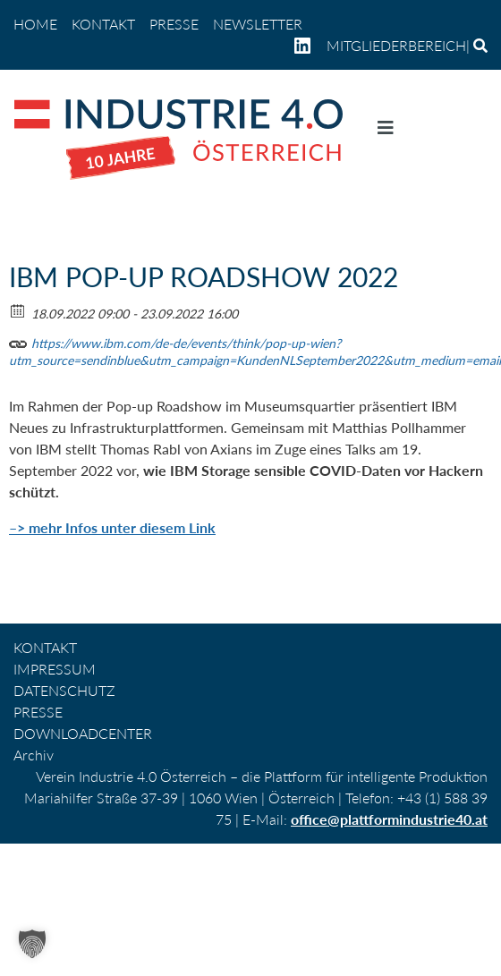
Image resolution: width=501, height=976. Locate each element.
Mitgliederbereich (396, 45)
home (35, 23)
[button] (32, 944)
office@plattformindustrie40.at (389, 819)
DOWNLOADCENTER (82, 733)
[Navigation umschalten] (386, 131)
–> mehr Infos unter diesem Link (112, 527)
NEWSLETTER (257, 23)
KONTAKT (103, 23)
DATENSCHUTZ (64, 690)
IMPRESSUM (54, 668)
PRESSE (174, 23)
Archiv (33, 754)
